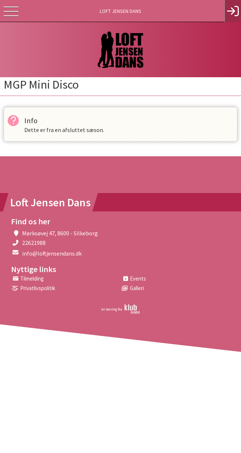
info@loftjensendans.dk (52, 253)
